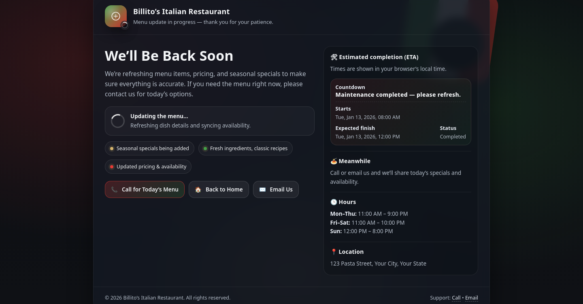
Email (471, 297)
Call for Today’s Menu (145, 189)
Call (456, 297)
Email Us (276, 189)
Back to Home (219, 189)
